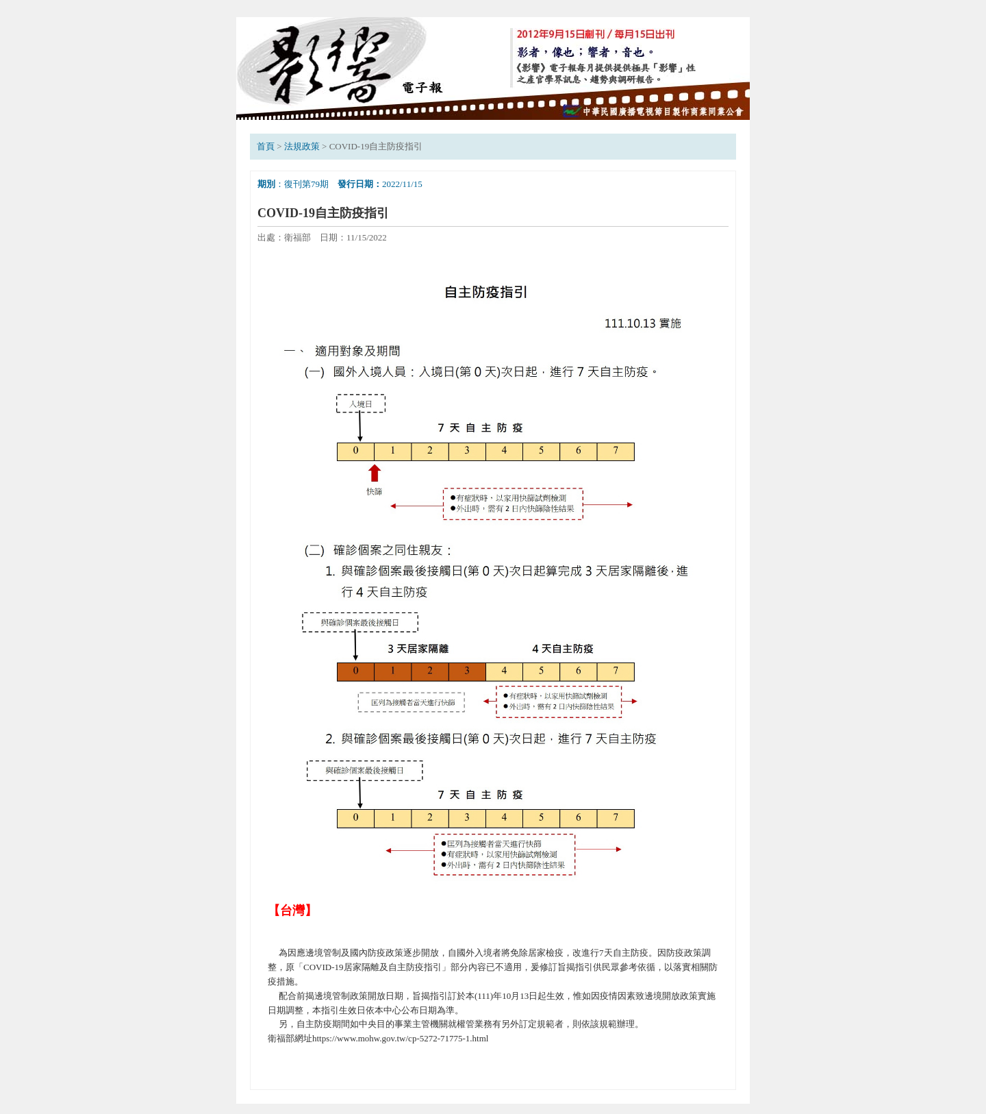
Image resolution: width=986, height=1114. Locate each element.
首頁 (266, 146)
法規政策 (302, 146)
